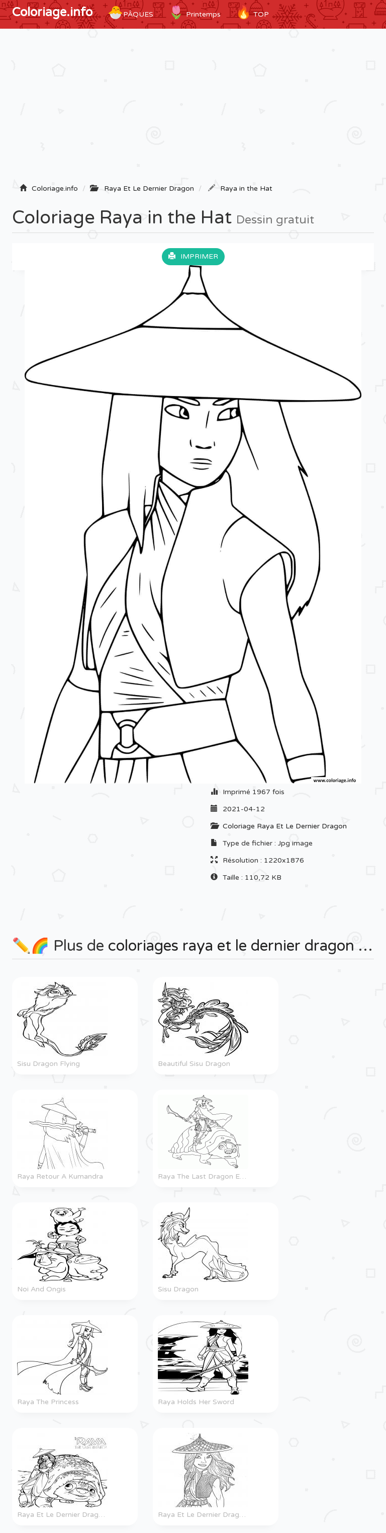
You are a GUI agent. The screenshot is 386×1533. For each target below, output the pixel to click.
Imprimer (193, 256)
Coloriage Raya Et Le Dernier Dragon (285, 826)
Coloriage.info (52, 12)
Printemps (194, 12)
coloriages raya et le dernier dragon (231, 946)
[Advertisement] (193, 109)
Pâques (130, 12)
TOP (252, 12)
